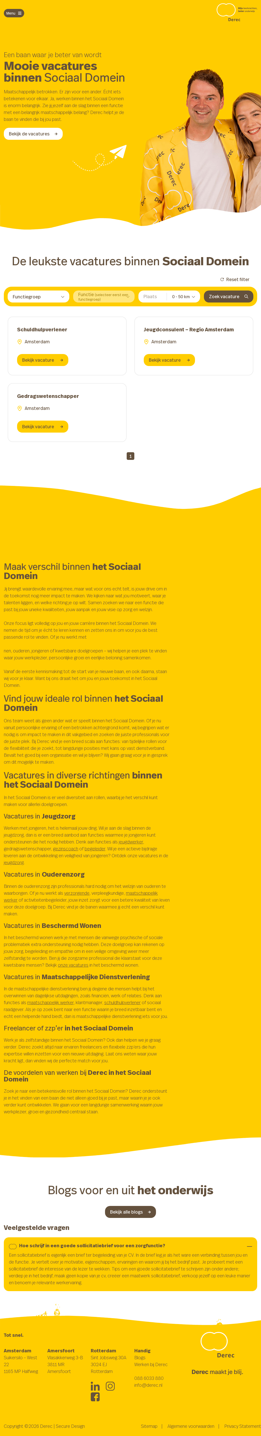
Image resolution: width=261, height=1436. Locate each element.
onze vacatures (73, 965)
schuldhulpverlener (122, 1002)
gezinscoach (65, 849)
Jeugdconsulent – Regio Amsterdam (189, 329)
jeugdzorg (14, 862)
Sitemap (149, 1426)
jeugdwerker (131, 842)
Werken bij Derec (151, 1364)
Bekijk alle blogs (130, 1212)
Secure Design (70, 1426)
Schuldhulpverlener (42, 329)
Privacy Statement (242, 1426)
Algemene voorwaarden (190, 1426)
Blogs (140, 1357)
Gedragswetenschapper (48, 396)
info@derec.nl (148, 1385)
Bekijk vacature (42, 360)
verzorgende (76, 893)
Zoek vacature (228, 296)
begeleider (95, 849)
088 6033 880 (149, 1378)
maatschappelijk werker (50, 1002)
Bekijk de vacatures (33, 134)
